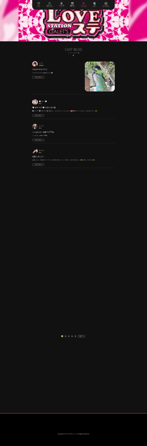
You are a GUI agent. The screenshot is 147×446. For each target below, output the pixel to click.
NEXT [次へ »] (81, 336)
